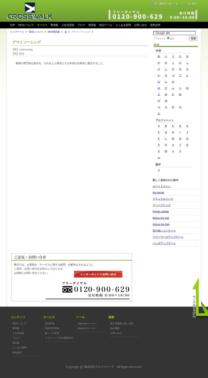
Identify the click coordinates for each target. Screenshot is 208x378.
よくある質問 (123, 24)
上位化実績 (67, 24)
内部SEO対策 (52, 328)
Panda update (161, 211)
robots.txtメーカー (87, 328)
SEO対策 (50, 323)
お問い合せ (140, 24)
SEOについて (26, 24)
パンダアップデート (164, 243)
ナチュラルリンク (163, 198)
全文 (172, 39)
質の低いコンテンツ (164, 230)
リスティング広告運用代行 (59, 338)
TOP (12, 24)
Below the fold (161, 218)
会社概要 (115, 328)
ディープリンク (162, 205)
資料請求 (155, 24)
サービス (42, 24)
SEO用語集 (54, 31)
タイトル (161, 39)
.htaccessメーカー (87, 323)
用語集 (92, 24)
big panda (158, 192)
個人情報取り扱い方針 (122, 323)
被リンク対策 (52, 333)
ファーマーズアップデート (168, 236)
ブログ (81, 24)
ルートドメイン (162, 186)
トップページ (17, 31)
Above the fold (161, 224)
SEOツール (105, 24)
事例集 (54, 24)
